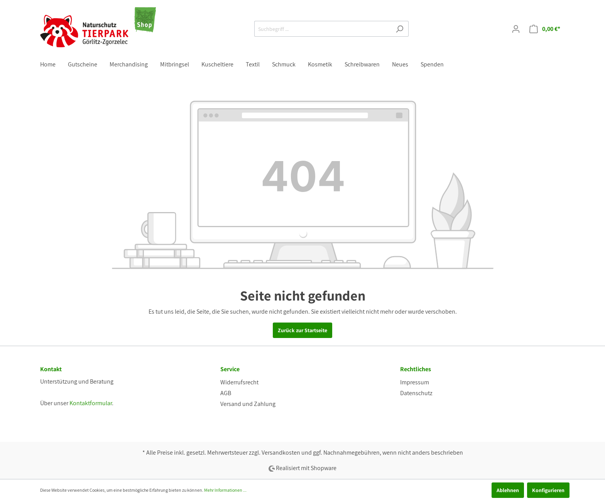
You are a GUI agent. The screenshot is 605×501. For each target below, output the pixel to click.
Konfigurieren (548, 490)
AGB (225, 393)
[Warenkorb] (545, 29)
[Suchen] (399, 29)
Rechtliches (415, 369)
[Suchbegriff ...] (322, 29)
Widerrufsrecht (239, 382)
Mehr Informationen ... (225, 490)
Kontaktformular (90, 403)
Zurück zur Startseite (302, 330)
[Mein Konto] (516, 29)
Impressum (414, 382)
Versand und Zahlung (247, 404)
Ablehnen (508, 490)
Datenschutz (416, 393)
